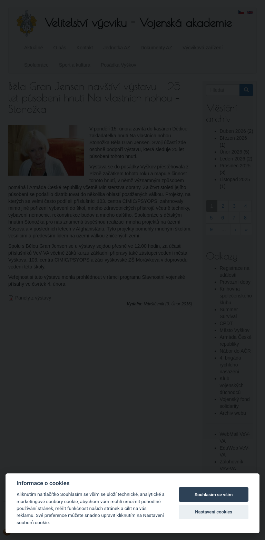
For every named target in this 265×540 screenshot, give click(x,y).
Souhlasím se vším (214, 494)
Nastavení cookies (213, 511)
